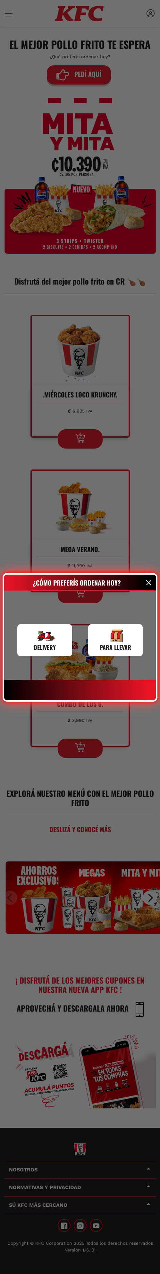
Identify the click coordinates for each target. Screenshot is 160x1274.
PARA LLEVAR (115, 647)
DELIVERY (45, 647)
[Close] (149, 582)
